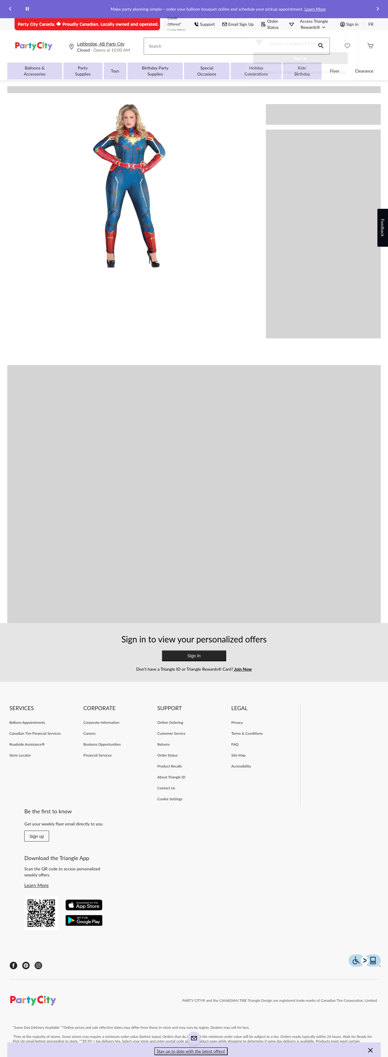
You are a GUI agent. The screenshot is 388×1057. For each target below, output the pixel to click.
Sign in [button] (349, 24)
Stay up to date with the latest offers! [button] (191, 1051)
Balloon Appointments (27, 722)
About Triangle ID (171, 777)
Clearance (364, 70)
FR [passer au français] (370, 24)
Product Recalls (169, 766)
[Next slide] (378, 9)
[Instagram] (38, 965)
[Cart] (370, 46)
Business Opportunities (102, 744)
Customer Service (171, 733)
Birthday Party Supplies (155, 70)
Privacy (237, 722)
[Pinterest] (26, 965)
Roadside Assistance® (27, 744)
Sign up (36, 836)
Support (204, 24)
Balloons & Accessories (34, 70)
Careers (89, 733)
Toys (115, 70)
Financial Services (97, 755)
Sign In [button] (194, 655)
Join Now (337, 71)
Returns (163, 744)
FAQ (235, 744)
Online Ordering (170, 722)
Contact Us (166, 788)
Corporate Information (101, 722)
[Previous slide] (10, 9)
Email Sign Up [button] (238, 24)
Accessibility (241, 766)
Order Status (270, 24)
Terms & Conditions (247, 733)
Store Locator (20, 755)
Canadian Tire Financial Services (35, 733)
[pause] (27, 9)
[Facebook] (13, 965)
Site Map (238, 755)
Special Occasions (206, 70)
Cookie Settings (169, 799)
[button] (370, 1051)
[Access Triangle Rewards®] (314, 24)
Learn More (315, 9)
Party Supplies (83, 70)
